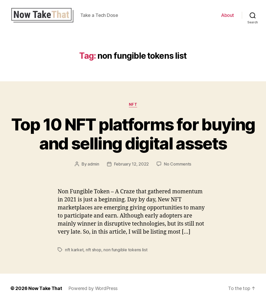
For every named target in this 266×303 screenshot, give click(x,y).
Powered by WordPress (93, 288)
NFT (133, 104)
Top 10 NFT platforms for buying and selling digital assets (133, 133)
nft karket (74, 249)
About (227, 15)
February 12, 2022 (131, 164)
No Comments (177, 164)
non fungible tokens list (125, 249)
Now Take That (45, 288)
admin (93, 164)
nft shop (93, 249)
